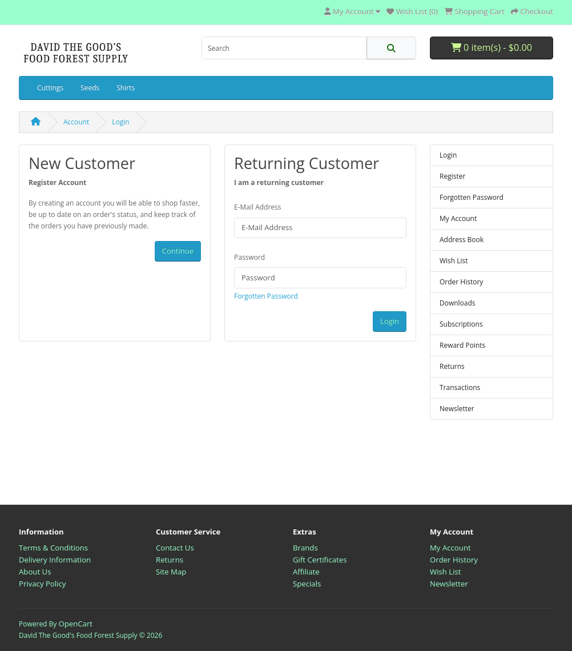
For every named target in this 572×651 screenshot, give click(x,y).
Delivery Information (55, 559)
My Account (458, 218)
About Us (35, 571)
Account (76, 122)
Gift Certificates (320, 559)
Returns (452, 366)
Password (249, 257)
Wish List (454, 261)
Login (120, 122)
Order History (461, 282)
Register (452, 176)
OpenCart (75, 623)
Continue (178, 251)
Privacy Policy (42, 583)
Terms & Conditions (53, 547)
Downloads (458, 303)
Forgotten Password (266, 296)
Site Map (171, 571)
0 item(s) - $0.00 (491, 47)
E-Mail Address (257, 207)
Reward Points (462, 345)
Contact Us (175, 547)
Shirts (125, 88)
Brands (305, 547)
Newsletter (457, 408)
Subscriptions (461, 324)
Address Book (462, 239)
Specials (307, 583)
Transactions (460, 387)
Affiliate (306, 571)
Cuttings (50, 88)
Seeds (89, 88)
